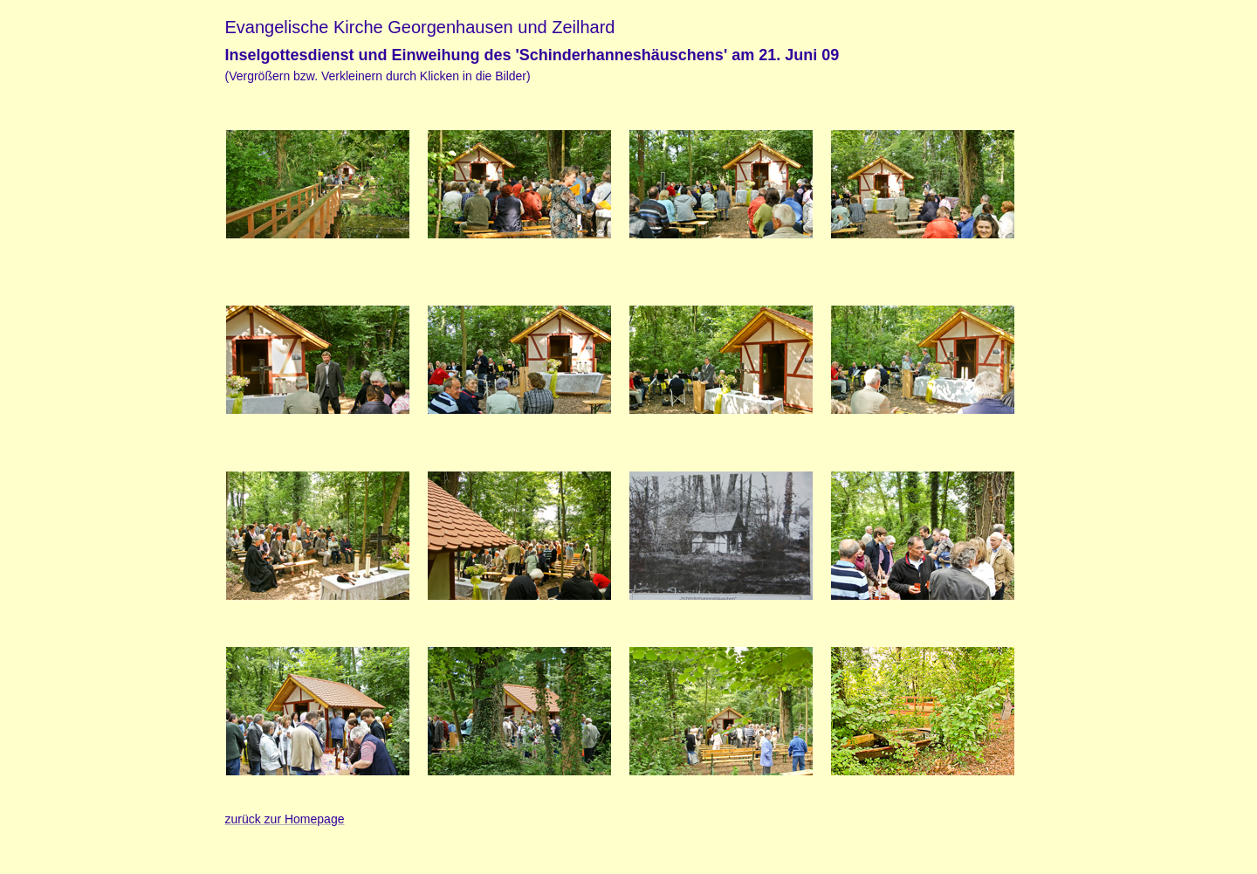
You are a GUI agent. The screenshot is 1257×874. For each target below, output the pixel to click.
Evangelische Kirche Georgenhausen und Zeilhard (420, 27)
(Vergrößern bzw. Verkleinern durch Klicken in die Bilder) (378, 76)
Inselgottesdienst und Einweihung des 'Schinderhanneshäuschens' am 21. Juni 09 (532, 55)
